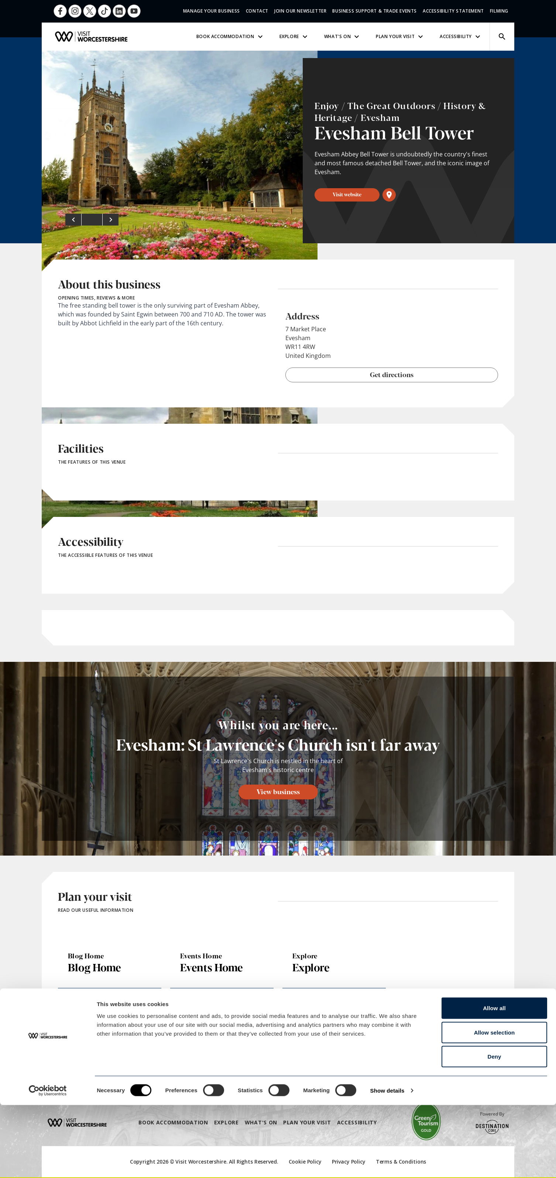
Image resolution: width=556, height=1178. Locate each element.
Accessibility (461, 36)
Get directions (391, 374)
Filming (499, 11)
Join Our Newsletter (300, 11)
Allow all (494, 1081)
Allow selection (494, 1105)
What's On (342, 36)
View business (278, 791)
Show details (387, 1163)
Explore (294, 36)
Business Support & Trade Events (374, 11)
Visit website (347, 194)
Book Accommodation (230, 36)
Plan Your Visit (400, 36)
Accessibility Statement (453, 11)
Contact (257, 11)
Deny (494, 1129)
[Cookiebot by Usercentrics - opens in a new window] (48, 1163)
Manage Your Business (211, 11)
